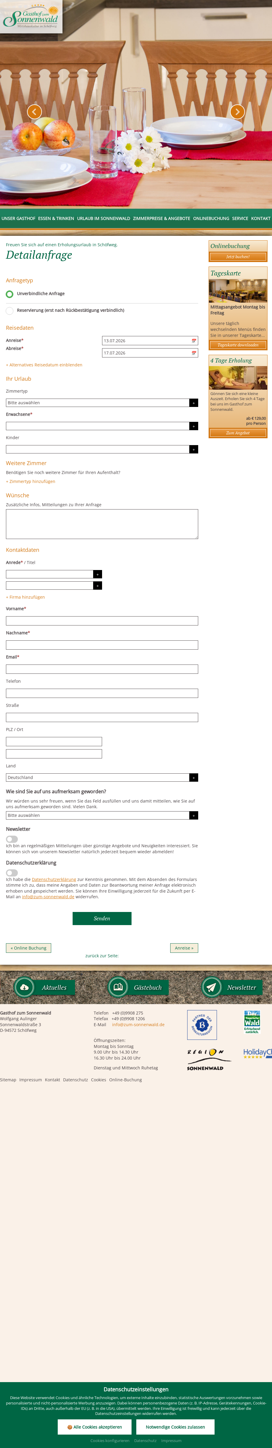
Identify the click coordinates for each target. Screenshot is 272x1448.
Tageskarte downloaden (238, 345)
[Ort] (54, 753)
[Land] (102, 777)
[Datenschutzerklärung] (12, 872)
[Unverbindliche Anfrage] (9, 295)
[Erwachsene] (102, 426)
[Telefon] (102, 693)
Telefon (13, 681)
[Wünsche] (102, 524)
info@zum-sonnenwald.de (48, 896)
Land (11, 766)
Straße (12, 705)
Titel (31, 562)
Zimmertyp (17, 391)
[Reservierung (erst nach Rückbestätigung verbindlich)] (9, 311)
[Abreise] (150, 352)
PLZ (9, 729)
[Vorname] (102, 620)
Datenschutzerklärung (54, 879)
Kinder (12, 437)
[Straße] (102, 717)
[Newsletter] (12, 839)
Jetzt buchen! (238, 256)
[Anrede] (54, 574)
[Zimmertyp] (102, 403)
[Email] (102, 669)
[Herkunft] (102, 815)
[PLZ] (54, 741)
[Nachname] (102, 645)
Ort (20, 729)
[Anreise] (150, 340)
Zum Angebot (238, 433)
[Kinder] (102, 449)
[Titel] (54, 585)
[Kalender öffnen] (194, 341)
